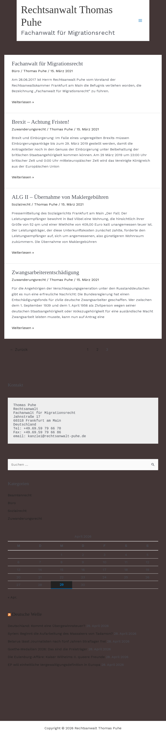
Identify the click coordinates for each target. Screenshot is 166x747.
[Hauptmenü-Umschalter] (140, 20)
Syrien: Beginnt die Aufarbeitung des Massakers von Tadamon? (60, 633)
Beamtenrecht (20, 495)
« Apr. (12, 597)
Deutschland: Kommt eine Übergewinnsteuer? (46, 626)
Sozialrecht (21, 204)
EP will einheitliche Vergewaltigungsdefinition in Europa (54, 665)
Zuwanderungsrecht (29, 129)
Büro (16, 71)
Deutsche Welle (27, 614)
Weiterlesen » (23, 102)
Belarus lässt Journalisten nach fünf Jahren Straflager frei (57, 641)
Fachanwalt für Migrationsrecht (47, 63)
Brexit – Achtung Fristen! (40, 122)
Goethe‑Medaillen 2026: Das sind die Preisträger (47, 649)
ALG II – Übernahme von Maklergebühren (60, 197)
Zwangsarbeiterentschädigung (45, 272)
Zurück (19, 349)
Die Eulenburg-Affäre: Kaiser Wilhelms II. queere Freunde (56, 657)
